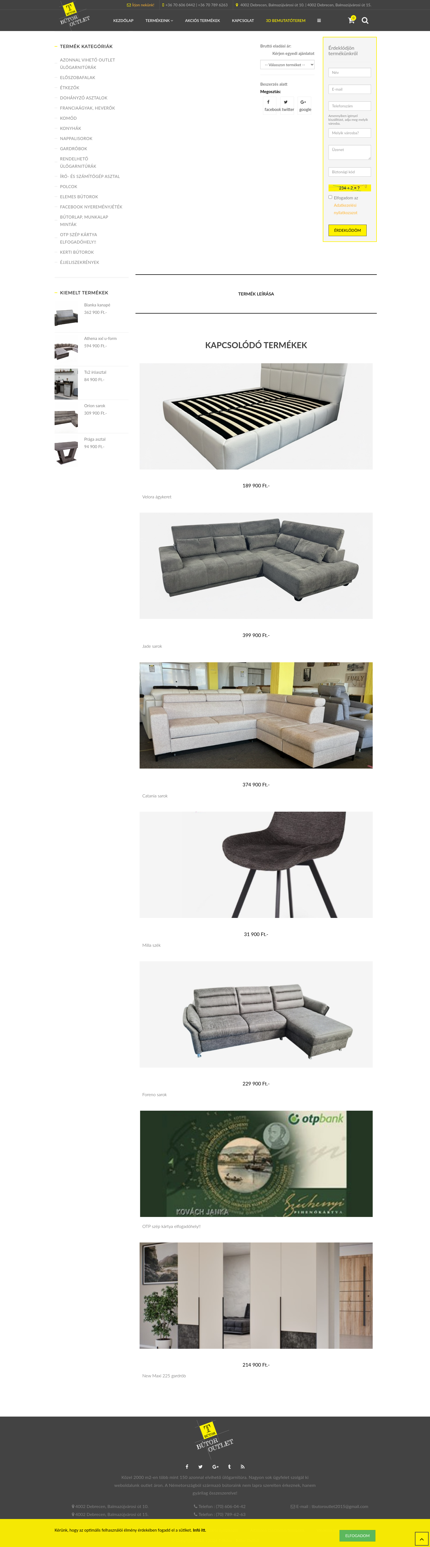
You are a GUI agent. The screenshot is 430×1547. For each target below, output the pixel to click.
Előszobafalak (77, 77)
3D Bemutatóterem (285, 20)
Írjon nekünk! (143, 4)
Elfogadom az (343, 205)
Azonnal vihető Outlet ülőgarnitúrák (87, 63)
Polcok (68, 186)
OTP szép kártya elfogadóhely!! (78, 238)
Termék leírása (256, 293)
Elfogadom (357, 1535)
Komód (68, 118)
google (305, 106)
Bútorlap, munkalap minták (84, 220)
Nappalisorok (76, 138)
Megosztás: (270, 91)
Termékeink (159, 20)
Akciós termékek (202, 20)
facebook (270, 106)
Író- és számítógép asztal (90, 176)
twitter (288, 106)
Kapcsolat (243, 20)
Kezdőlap (123, 20)
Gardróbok (73, 148)
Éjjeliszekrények (79, 262)
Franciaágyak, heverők (87, 107)
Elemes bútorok (79, 196)
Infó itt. (199, 1530)
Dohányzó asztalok (84, 97)
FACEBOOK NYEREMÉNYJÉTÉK (91, 206)
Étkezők (69, 87)
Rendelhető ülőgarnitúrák (78, 162)
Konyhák (70, 128)
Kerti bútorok (77, 252)
